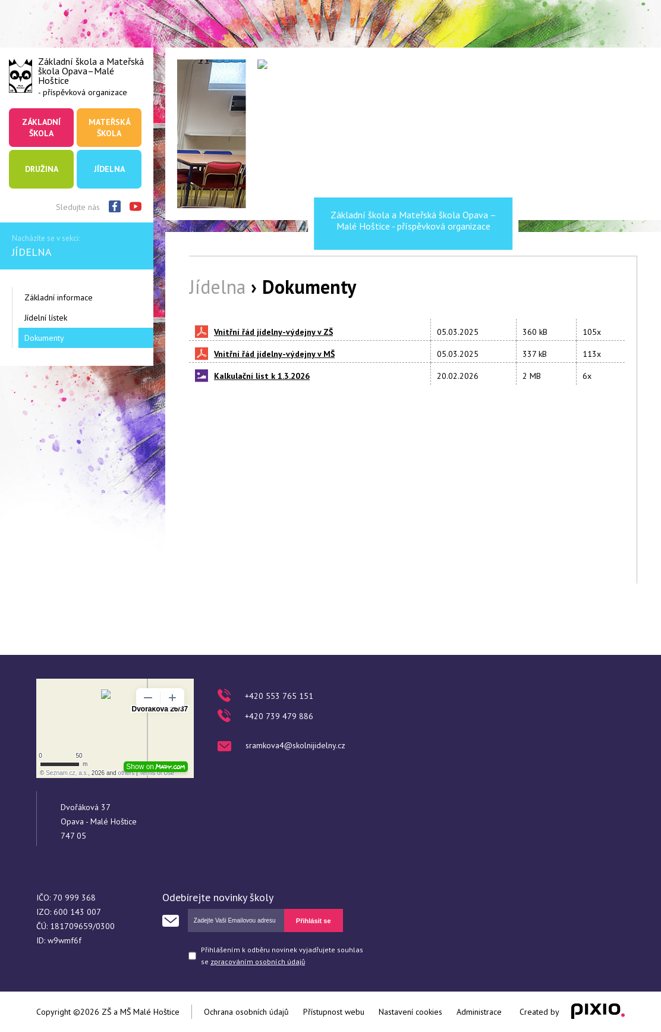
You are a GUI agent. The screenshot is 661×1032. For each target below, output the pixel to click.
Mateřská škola (109, 127)
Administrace (479, 1011)
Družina (41, 169)
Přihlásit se (313, 920)
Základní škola (41, 127)
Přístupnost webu (333, 1011)
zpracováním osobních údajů (257, 961)
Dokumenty (44, 338)
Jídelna (109, 169)
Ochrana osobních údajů (246, 1011)
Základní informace (58, 297)
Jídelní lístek (45, 317)
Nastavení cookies (410, 1011)
